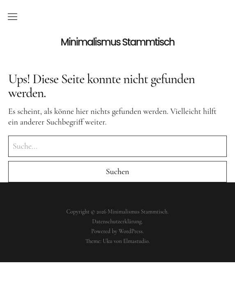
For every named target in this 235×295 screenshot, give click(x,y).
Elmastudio (136, 241)
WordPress (130, 231)
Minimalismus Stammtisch (117, 42)
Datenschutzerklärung (117, 221)
